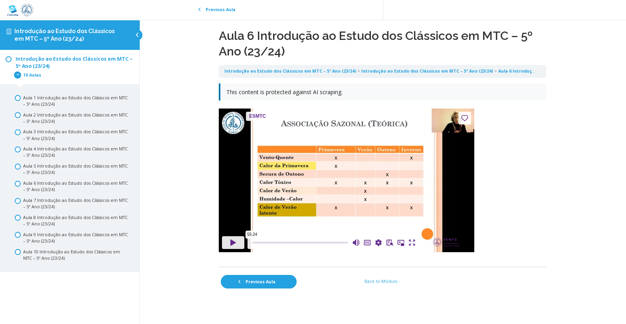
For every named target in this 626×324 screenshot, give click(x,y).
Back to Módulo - (383, 281)
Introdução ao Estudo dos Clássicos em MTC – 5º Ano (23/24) (291, 71)
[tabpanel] (383, 172)
